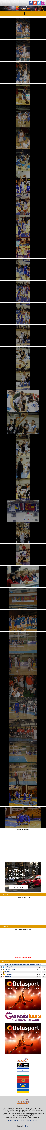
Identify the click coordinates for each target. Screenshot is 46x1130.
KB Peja (7, 972)
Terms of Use (24, 1120)
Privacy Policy (13, 1120)
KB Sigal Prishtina (11, 967)
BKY (26, 1126)
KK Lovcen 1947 (10, 974)
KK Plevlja (8, 976)
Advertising (34, 1120)
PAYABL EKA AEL (11, 969)
